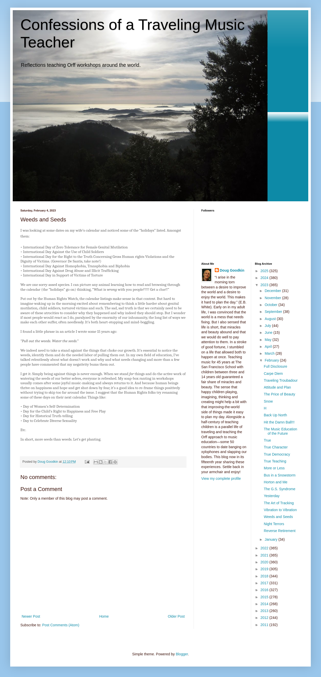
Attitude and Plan (277, 387)
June (269, 332)
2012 (264, 618)
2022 (264, 548)
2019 (264, 569)
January (271, 539)
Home (104, 616)
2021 (264, 555)
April (269, 346)
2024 (264, 278)
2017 (264, 583)
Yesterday (271, 496)
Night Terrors (274, 524)
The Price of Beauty (279, 394)
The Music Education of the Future (280, 431)
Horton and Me (275, 482)
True (267, 440)
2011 (264, 625)
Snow (268, 401)
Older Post (176, 616)
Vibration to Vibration (280, 510)
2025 (264, 271)
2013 (264, 611)
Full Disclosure (275, 366)
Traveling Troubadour (281, 380)
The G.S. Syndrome (279, 489)
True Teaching (275, 461)
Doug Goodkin (232, 270)
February (272, 360)
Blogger (182, 654)
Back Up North (275, 415)
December (273, 291)
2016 (264, 590)
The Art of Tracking (279, 503)
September (274, 312)
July (268, 326)
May (268, 340)
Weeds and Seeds (278, 517)
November (273, 298)
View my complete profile (221, 478)
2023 (264, 285)
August (271, 319)
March (270, 353)
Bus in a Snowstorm (280, 475)
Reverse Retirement (280, 531)
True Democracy (277, 454)
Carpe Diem (273, 373)
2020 (264, 562)
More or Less (274, 468)
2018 (264, 576)
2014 (264, 604)
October (271, 305)
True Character (276, 447)
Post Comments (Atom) (60, 625)
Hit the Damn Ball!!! (279, 422)
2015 (264, 597)
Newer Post (31, 616)
